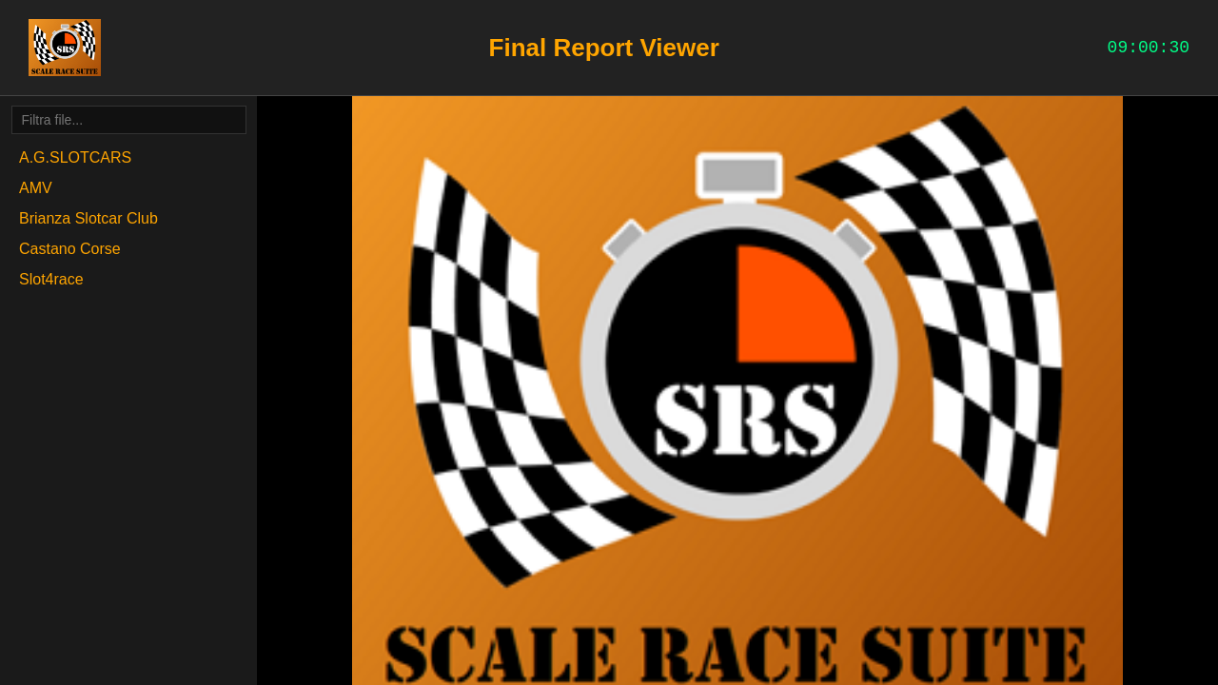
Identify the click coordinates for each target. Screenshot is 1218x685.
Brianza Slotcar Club (88, 218)
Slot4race (51, 279)
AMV (35, 188)
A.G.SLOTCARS (75, 157)
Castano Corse (70, 249)
